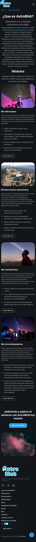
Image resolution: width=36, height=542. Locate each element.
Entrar (3, 502)
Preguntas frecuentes (9, 505)
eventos (5, 53)
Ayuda (3, 508)
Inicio (3, 10)
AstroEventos (6, 499)
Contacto (4, 515)
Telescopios (5, 493)
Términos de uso (7, 518)
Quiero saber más (8, 156)
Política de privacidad (8, 521)
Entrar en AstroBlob (18, 425)
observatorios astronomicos (12, 41)
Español (7, 528)
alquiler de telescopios (18, 30)
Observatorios (6, 496)
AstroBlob (23, 536)
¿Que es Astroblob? (8, 490)
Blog (2, 511)
